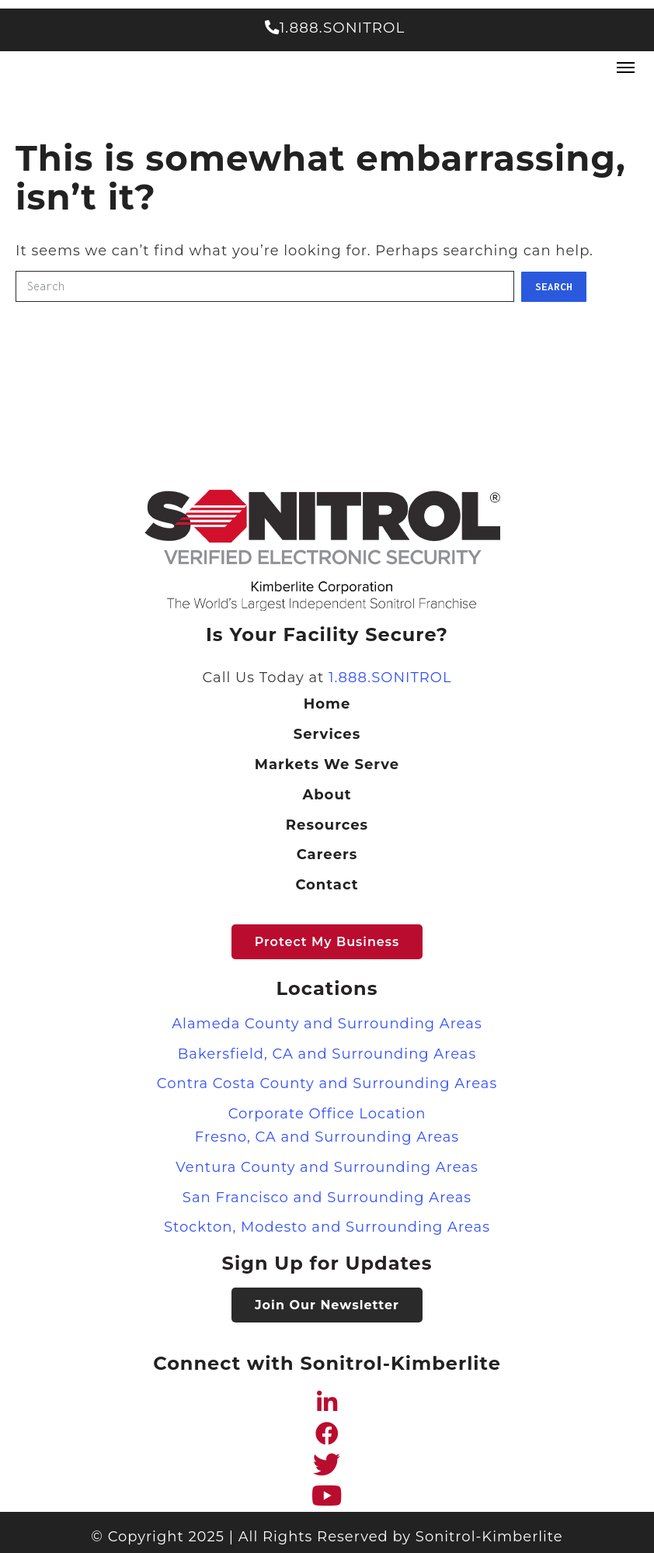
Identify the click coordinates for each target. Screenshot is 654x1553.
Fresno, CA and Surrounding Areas (327, 1137)
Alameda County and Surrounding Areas (327, 1023)
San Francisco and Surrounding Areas (327, 1197)
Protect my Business (327, 941)
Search (553, 286)
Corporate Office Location (327, 1113)
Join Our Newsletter (327, 1305)
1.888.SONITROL (335, 27)
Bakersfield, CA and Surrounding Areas (327, 1053)
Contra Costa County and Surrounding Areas (327, 1083)
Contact (326, 884)
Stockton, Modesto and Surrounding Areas (327, 1227)
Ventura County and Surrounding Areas (327, 1167)
